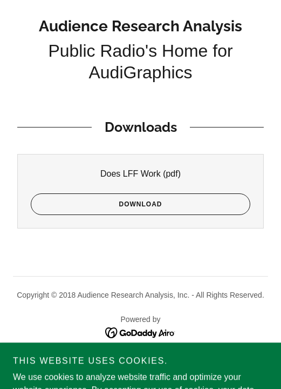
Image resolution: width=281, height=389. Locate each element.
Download (96, 204)
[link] (140, 26)
